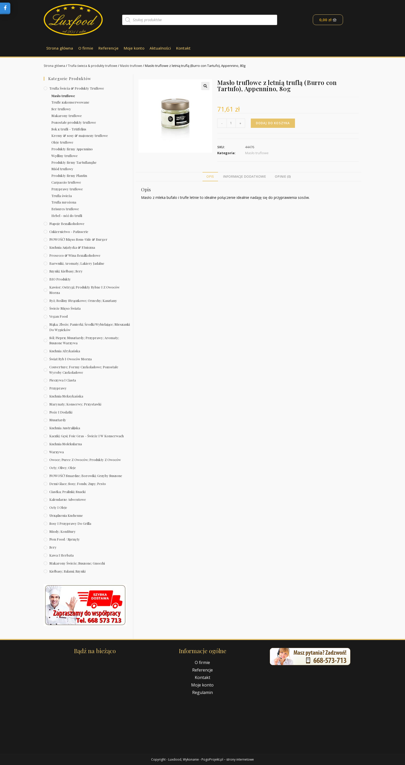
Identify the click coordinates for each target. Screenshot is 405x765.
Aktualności (160, 48)
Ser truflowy (61, 109)
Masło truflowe (136, 65)
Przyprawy (58, 388)
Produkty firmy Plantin (69, 175)
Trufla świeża (61, 195)
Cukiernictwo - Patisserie (68, 231)
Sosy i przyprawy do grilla (70, 523)
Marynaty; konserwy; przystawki (75, 404)
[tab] (210, 176)
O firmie (85, 48)
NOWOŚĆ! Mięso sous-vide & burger (78, 239)
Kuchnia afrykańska (64, 351)
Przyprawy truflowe (67, 189)
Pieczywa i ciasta (62, 380)
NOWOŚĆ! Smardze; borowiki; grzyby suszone (85, 475)
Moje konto (134, 48)
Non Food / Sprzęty (64, 539)
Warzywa (56, 452)
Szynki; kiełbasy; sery (66, 271)
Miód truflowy (62, 169)
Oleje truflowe (62, 142)
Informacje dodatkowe (244, 176)
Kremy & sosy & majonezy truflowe (79, 135)
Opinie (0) (283, 176)
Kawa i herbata (61, 555)
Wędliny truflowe (64, 155)
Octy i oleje (58, 507)
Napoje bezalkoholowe (66, 223)
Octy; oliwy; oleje (62, 467)
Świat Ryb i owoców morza (70, 359)
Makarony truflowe (66, 115)
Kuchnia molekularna (65, 444)
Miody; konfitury (62, 531)
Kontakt (183, 48)
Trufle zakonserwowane (70, 102)
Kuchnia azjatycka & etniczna (72, 247)
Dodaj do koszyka (273, 123)
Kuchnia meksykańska (66, 396)
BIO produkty (60, 279)
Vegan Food (58, 316)
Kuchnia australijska (64, 428)
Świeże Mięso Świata (65, 308)
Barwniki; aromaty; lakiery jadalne (76, 263)
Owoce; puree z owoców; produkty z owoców (85, 459)
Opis (210, 176)
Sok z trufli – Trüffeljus (68, 129)
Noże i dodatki (60, 412)
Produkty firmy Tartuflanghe (74, 162)
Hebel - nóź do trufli (66, 215)
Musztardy (57, 420)
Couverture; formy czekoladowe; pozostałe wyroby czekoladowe (83, 369)
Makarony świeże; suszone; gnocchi (77, 563)
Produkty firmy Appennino (72, 149)
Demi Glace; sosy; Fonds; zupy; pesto (77, 483)
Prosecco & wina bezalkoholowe (74, 255)
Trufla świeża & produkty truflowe (95, 65)
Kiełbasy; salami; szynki (67, 571)
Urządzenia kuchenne (66, 515)
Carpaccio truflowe (66, 182)
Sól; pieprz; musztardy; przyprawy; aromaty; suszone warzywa (84, 340)
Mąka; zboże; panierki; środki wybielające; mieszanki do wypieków (89, 327)
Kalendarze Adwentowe (67, 499)
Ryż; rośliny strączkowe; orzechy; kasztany (83, 300)
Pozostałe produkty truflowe (73, 122)
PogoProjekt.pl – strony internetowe (227, 759)
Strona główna (59, 48)
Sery (53, 547)
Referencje (108, 48)
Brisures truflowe (65, 209)
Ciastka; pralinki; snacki (67, 491)
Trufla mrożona (63, 202)
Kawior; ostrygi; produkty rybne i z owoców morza (84, 290)
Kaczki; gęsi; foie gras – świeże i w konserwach (86, 436)
